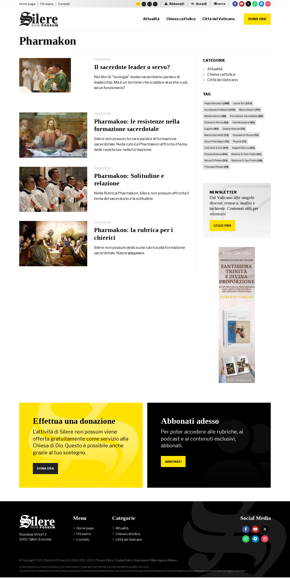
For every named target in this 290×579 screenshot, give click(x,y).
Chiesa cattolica (221, 74)
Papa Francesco (216, 103)
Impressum (142, 562)
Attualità (214, 69)
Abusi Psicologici (216, 141)
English (211, 128)
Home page (27, 4)
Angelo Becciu (243, 147)
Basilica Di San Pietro (246, 154)
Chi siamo (47, 4)
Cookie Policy (124, 562)
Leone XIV (242, 103)
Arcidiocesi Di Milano (219, 109)
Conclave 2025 (216, 147)
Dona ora (257, 19)
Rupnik (239, 141)
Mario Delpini (249, 109)
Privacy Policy (105, 562)
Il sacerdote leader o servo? (132, 66)
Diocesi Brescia (215, 154)
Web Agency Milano (164, 562)
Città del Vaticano (222, 80)
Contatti (64, 4)
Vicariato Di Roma (245, 135)
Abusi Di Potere (215, 160)
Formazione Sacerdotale (246, 116)
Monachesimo (215, 116)
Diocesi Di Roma (216, 122)
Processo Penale (216, 166)
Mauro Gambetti (216, 135)
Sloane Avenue (233, 128)
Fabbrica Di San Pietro (246, 160)
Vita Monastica (243, 122)
